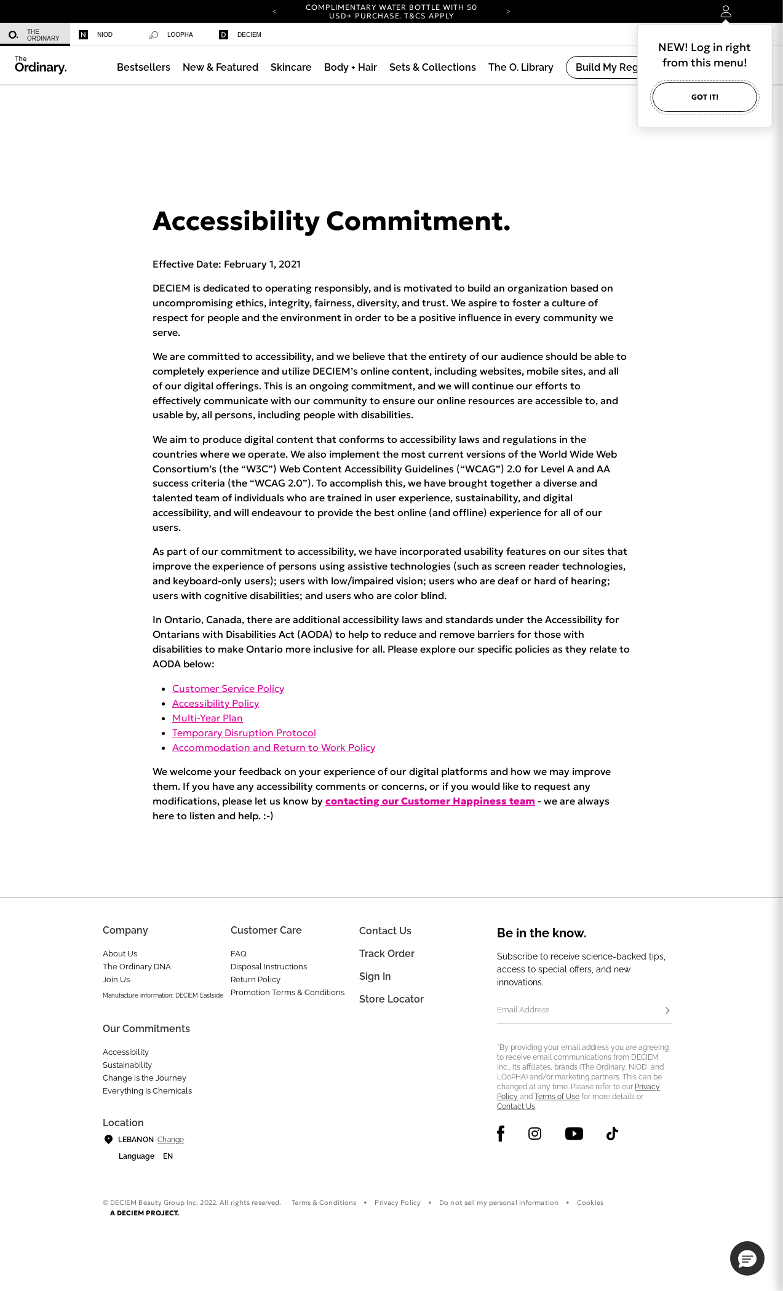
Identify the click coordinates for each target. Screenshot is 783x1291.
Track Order (387, 953)
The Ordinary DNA (137, 966)
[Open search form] (661, 11)
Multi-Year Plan (207, 718)
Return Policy (255, 979)
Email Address (523, 1009)
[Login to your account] (725, 11)
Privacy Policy (398, 1202)
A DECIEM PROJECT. (145, 1213)
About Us (120, 953)
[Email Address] (584, 1011)
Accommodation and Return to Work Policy (273, 747)
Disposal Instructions (269, 966)
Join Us (116, 979)
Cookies (590, 1202)
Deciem (240, 34)
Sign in (375, 976)
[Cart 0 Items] (759, 11)
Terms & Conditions (324, 1202)
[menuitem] (35, 34)
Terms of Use (557, 1096)
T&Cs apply (429, 15)
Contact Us (516, 1106)
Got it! (704, 96)
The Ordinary (34, 35)
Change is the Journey (144, 1077)
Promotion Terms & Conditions (287, 992)
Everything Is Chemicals (147, 1090)
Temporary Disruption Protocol (244, 732)
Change (170, 1139)
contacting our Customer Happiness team (430, 801)
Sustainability (127, 1065)
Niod (96, 34)
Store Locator (391, 999)
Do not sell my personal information (498, 1202)
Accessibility (126, 1052)
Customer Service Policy (228, 688)
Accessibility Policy (215, 703)
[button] (220, 67)
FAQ (239, 953)
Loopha (171, 35)
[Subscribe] (668, 1011)
